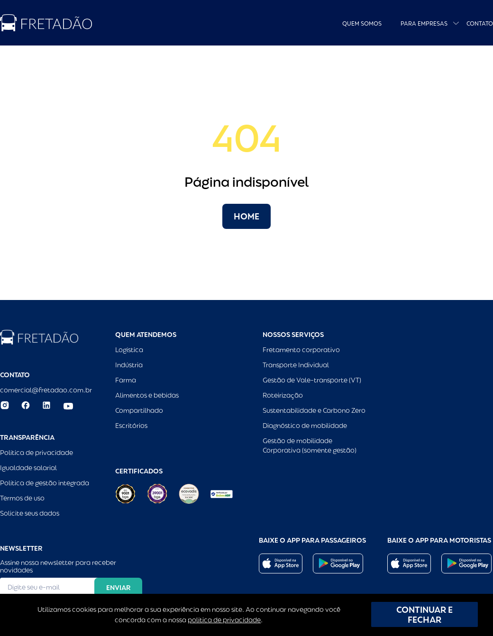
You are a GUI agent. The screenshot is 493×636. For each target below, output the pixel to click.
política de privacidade (224, 620)
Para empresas (424, 23)
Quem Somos (362, 23)
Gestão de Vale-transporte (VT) (312, 380)
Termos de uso (22, 498)
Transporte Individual (296, 365)
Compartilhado (139, 410)
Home (246, 216)
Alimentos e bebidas (147, 395)
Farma (125, 380)
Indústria (129, 365)
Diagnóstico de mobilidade (305, 425)
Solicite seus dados (29, 513)
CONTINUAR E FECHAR (424, 615)
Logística (129, 350)
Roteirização (283, 395)
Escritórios (131, 425)
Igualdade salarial (28, 468)
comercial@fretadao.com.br (46, 390)
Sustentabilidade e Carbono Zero (314, 410)
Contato (479, 23)
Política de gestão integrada (44, 483)
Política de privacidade (36, 452)
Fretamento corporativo (301, 350)
